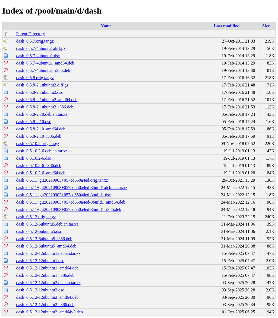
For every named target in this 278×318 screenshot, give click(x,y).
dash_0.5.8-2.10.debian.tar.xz (41, 114)
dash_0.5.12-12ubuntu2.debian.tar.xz (48, 282)
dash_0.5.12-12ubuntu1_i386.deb (45, 275)
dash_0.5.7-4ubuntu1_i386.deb (43, 70)
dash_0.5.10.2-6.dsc (33, 158)
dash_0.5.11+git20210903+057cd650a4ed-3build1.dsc (63, 194)
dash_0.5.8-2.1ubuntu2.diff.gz (42, 85)
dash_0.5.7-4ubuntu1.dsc (38, 55)
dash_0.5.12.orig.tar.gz (36, 216)
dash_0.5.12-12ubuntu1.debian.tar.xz (48, 253)
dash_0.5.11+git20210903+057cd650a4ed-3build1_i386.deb (68, 209)
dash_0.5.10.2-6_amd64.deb (40, 173)
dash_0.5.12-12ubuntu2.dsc (40, 290)
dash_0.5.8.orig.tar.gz (35, 77)
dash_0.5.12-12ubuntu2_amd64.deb (47, 297)
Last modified (227, 26)
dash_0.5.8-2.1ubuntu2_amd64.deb (47, 99)
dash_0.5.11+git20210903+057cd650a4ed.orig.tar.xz (62, 180)
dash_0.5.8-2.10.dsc (33, 121)
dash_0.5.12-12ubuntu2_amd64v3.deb (49, 312)
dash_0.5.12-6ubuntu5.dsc (39, 231)
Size (266, 26)
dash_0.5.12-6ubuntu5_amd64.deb (46, 246)
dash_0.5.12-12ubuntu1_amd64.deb (47, 268)
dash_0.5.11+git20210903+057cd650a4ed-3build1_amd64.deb (70, 202)
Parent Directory (30, 33)
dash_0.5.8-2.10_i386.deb (38, 136)
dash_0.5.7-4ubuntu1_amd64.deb (45, 63)
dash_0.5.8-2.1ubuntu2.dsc (39, 92)
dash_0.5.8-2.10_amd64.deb (40, 129)
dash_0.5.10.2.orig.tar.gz (37, 143)
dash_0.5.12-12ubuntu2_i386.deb (45, 304)
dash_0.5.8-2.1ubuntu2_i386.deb (45, 107)
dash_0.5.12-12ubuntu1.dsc (40, 260)
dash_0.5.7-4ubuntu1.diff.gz (40, 48)
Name (106, 26)
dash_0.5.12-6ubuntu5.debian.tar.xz (47, 224)
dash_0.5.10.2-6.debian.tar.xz (41, 151)
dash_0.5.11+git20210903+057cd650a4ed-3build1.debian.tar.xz (71, 187)
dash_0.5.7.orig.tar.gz (35, 41)
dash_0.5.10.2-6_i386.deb (38, 165)
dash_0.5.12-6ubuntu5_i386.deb (44, 238)
